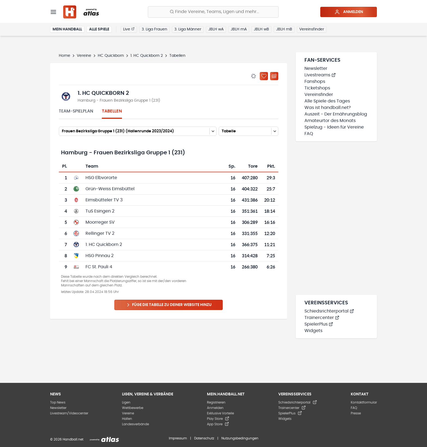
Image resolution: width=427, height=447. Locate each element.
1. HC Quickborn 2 (146, 56)
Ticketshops (317, 88)
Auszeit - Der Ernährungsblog (335, 114)
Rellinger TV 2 (100, 233)
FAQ (308, 134)
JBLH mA (239, 29)
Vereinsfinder (311, 29)
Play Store (218, 418)
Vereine (84, 56)
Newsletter (315, 68)
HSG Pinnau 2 (100, 256)
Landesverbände (135, 424)
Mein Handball (67, 29)
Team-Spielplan (76, 111)
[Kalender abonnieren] (274, 76)
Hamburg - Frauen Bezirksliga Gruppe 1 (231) (119, 100)
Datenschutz (204, 438)
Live (129, 29)
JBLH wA (216, 29)
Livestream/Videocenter (69, 413)
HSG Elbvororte (101, 178)
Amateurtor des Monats (330, 120)
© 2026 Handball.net (66, 439)
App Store (218, 424)
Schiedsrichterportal (329, 311)
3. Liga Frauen (154, 29)
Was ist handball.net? (327, 107)
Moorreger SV (100, 222)
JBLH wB (261, 29)
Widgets (313, 331)
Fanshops (314, 81)
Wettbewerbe (132, 408)
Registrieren (216, 402)
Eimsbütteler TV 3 (104, 200)
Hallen (127, 418)
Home (64, 56)
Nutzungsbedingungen (239, 438)
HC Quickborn (111, 56)
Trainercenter (321, 317)
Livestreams (320, 75)
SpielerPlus (318, 324)
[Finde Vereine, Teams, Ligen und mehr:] (213, 12)
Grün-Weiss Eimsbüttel (110, 189)
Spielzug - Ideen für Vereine (334, 127)
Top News (57, 402)
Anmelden (348, 12)
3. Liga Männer (187, 29)
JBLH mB (284, 29)
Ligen (126, 402)
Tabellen (112, 111)
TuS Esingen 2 (100, 211)
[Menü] (53, 11)
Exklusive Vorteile (220, 413)
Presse (356, 413)
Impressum (178, 438)
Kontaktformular (364, 402)
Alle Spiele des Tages (327, 101)
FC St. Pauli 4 (99, 267)
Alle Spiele (99, 29)
